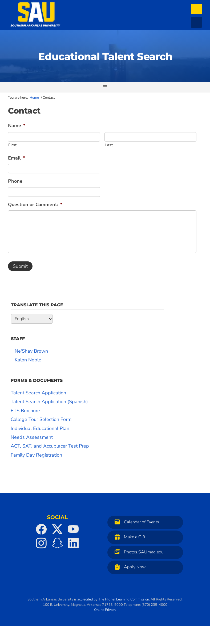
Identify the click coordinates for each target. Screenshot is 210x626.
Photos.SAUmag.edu (138, 552)
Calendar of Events (135, 522)
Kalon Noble (28, 360)
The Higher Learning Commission (123, 599)
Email (16, 158)
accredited (85, 599)
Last (109, 145)
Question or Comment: (35, 205)
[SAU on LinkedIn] (73, 543)
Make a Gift (128, 537)
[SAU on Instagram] (41, 543)
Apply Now (129, 567)
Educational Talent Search (105, 56)
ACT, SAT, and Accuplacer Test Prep (50, 446)
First (12, 145)
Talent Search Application (38, 393)
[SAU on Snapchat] (57, 543)
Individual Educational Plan (40, 428)
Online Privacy (105, 609)
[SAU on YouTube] (73, 529)
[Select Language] (32, 319)
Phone (15, 181)
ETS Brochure (25, 410)
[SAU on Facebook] (41, 529)
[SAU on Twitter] (57, 529)
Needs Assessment (32, 437)
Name (16, 126)
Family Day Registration (36, 455)
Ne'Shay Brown (31, 351)
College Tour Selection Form (41, 419)
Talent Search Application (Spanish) (49, 401)
